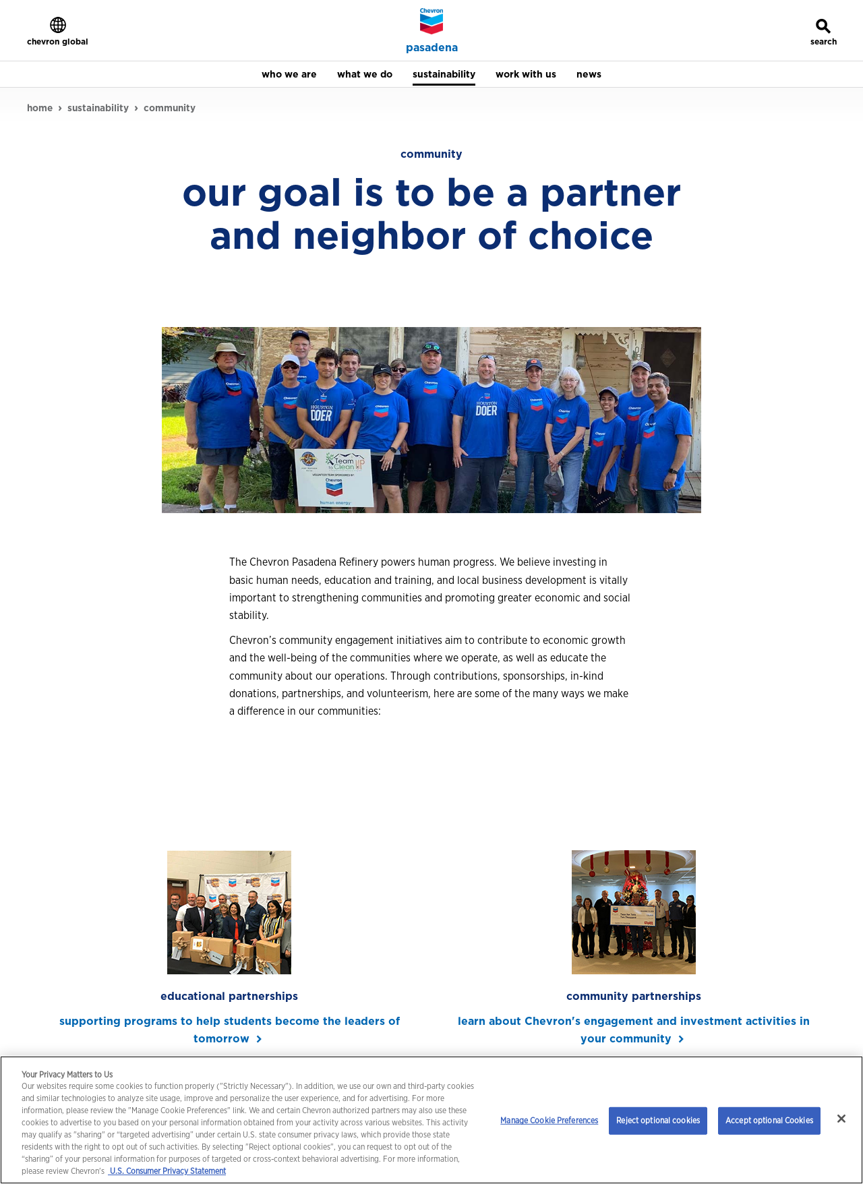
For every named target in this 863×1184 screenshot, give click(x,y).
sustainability (98, 107)
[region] (431, 1120)
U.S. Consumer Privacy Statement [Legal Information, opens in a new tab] (167, 1171)
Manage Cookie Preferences (549, 1120)
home (40, 107)
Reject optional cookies (658, 1120)
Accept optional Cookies (769, 1120)
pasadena (432, 47)
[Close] (841, 1118)
